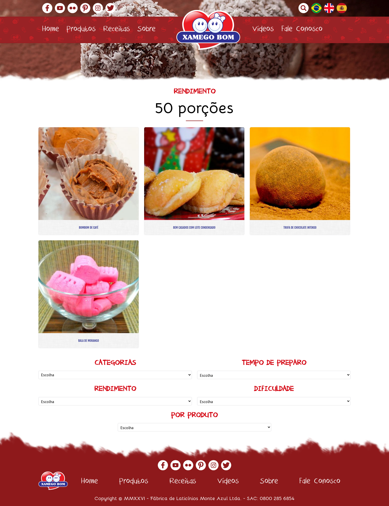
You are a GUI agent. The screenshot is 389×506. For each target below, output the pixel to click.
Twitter (110, 8)
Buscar (303, 8)
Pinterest (85, 8)
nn (115, 375)
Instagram (98, 8)
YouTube (60, 8)
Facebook (47, 8)
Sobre (146, 30)
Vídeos (263, 30)
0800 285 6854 (277, 498)
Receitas (116, 30)
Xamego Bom (208, 30)
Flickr (72, 8)
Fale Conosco (302, 30)
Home (50, 30)
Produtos (81, 30)
